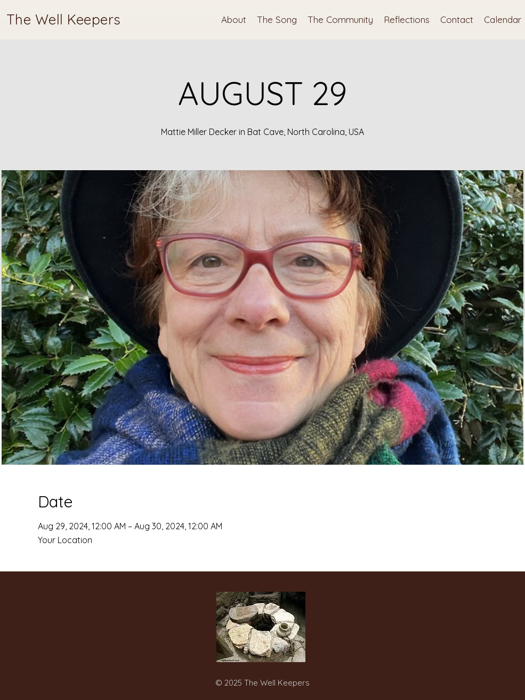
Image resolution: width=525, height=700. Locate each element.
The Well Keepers (63, 19)
